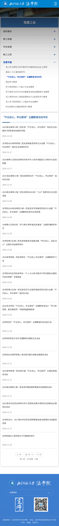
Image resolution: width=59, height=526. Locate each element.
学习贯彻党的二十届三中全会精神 (20, 87)
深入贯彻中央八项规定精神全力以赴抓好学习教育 (26, 97)
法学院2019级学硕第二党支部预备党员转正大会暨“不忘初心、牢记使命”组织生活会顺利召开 (29, 145)
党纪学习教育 (11, 82)
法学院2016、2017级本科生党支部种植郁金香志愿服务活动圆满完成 (29, 421)
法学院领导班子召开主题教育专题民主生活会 (21, 338)
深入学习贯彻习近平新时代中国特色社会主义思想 (26, 67)
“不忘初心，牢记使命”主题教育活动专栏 (24, 77)
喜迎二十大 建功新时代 (15, 72)
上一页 (19, 454)
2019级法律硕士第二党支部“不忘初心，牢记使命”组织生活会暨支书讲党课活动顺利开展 (29, 129)
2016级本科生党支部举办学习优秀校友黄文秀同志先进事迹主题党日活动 (29, 405)
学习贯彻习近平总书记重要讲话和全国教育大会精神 (27, 92)
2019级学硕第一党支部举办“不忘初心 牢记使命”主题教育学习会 (29, 259)
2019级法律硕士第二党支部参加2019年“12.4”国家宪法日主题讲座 (29, 194)
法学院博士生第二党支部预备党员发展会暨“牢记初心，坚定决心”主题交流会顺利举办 (29, 242)
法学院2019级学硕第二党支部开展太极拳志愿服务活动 (25, 355)
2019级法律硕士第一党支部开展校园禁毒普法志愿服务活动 (27, 387)
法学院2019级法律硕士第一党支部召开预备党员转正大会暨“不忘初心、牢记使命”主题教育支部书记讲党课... (29, 210)
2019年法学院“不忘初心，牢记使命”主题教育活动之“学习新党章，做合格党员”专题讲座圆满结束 (29, 307)
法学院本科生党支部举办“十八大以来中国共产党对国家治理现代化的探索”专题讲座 (29, 275)
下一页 (39, 454)
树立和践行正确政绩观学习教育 (19, 107)
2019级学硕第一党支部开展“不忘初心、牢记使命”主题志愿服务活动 (29, 372)
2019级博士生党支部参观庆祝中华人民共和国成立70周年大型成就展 (29, 161)
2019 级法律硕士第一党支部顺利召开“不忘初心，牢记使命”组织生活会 (29, 177)
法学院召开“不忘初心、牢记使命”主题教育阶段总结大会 (27, 322)
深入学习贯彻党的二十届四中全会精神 (22, 102)
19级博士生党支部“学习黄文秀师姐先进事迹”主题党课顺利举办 (29, 226)
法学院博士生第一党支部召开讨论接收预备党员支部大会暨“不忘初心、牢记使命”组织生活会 (29, 291)
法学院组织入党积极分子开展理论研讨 (18, 436)
